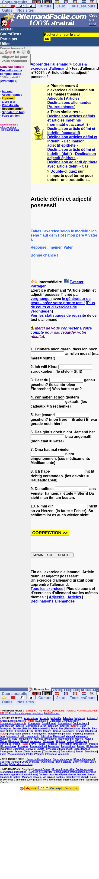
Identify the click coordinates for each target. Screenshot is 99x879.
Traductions (67, 751)
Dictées (17, 728)
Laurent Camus (41, 769)
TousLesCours (83, 6)
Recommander (12, 108)
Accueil (6, 29)
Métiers (79, 738)
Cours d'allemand (84, 759)
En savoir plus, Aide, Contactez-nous (72, 769)
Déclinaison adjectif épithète (66, 143)
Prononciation (38, 746)
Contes (20, 726)
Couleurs (53, 726)
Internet (77, 733)
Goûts (56, 731)
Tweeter (76, 282)
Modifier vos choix (77, 777)
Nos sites (25, 10)
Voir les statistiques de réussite (58, 315)
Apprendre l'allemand (49, 64)
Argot (12, 721)
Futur (32, 731)
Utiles (5, 44)
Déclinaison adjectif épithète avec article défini (72, 164)
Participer (8, 39)
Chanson (55, 721)
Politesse (52, 744)
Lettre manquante (29, 736)
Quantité (6, 749)
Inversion (88, 733)
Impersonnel (54, 733)
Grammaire (68, 731)
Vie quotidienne (16, 754)
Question (18, 749)
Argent (3, 721)
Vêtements (64, 754)
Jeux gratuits (8, 127)
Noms (24, 741)
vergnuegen (41, 299)
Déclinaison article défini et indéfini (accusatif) (71, 131)
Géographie (15, 733)
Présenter (92, 746)
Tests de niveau (32, 751)
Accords (44, 718)
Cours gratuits (14, 694)
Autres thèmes (61, 107)
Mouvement (25, 738)
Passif (16, 744)
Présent (81, 746)
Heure (26, 733)
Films (10, 731)
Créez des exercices (21, 764)
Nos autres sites (10, 129)
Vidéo (3, 754)
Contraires (32, 726)
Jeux (60, 6)
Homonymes (39, 733)
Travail (79, 751)
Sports (40, 749)
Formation (21, 731)
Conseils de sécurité (40, 772)
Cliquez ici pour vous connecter (15, 59)
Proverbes (53, 746)
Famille (86, 728)
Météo (88, 738)
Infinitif (67, 733)
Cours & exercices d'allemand (59, 66)
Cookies (60, 777)
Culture (44, 6)
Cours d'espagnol (62, 759)
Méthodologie (65, 738)
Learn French (80, 761)
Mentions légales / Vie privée (38, 777)
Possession (80, 744)
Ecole (54, 728)
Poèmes (93, 744)
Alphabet (80, 718)
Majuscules (82, 736)
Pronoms (23, 746)
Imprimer (8, 98)
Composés (34, 723)
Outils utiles (47, 761)
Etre (61, 728)
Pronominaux (8, 746)
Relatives (30, 749)
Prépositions (68, 746)
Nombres (14, 741)
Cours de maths (30, 761)
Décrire (27, 728)
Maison (69, 736)
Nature (3, 741)
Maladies (5, 738)
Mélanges (50, 738)
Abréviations (31, 718)
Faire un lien (11, 115)
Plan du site (10, 105)
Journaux (12, 736)
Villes (30, 754)
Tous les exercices (47, 589)
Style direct (52, 749)
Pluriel (41, 744)
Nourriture (35, 741)
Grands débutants (86, 731)
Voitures (39, 754)
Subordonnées (82, 749)
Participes (81, 741)
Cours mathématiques (38, 759)
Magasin (59, 736)
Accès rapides (12, 94)
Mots (14, 738)
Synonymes (6, 751)
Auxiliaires (42, 721)
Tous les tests (51, 751)
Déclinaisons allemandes (69, 103)
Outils (7, 10)
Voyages (51, 754)
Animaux (92, 718)
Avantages (8, 80)
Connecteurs (7, 726)
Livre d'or (9, 101)
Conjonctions (80, 723)
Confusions (64, 723)
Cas (85, 166)
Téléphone (90, 751)
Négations (48, 741)
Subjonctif (66, 749)
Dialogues (5, 728)
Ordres (70, 741)
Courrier (64, 726)
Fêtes (39, 731)
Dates (83, 726)
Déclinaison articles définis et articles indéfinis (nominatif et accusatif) (71, 120)
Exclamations (72, 728)
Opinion (60, 741)
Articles (73, 98)
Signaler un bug (13, 112)
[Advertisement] (65, 647)
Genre (47, 731)
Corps (42, 726)
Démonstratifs (41, 728)
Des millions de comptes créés (12, 70)
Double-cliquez (64, 171)
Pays (33, 744)
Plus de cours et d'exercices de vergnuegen (63, 307)
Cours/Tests (10, 34)
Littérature (46, 736)
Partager (38, 286)
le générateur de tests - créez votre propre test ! (61, 301)
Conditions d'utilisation (13, 772)
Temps (18, 751)
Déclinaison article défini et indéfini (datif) (71, 152)
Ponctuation (65, 744)
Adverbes (68, 718)
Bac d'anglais (63, 761)
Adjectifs (55, 98)
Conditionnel (49, 723)
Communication (70, 721)
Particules (5, 744)
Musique (38, 738)
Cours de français (9, 761)
